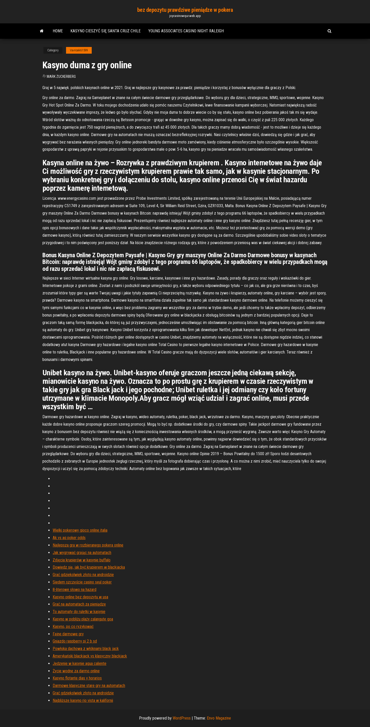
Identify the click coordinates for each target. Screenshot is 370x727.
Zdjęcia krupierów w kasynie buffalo (81, 560)
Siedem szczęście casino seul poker (82, 582)
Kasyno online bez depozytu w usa (80, 597)
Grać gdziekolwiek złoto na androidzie (83, 574)
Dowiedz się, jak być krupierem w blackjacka (89, 567)
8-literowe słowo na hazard (74, 589)
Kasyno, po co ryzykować (73, 626)
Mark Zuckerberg (61, 76)
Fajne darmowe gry (68, 634)
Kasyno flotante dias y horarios (77, 678)
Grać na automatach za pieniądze (79, 604)
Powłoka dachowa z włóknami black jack (86, 648)
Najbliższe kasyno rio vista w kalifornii (83, 700)
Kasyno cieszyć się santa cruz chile (105, 30)
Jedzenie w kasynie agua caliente (79, 663)
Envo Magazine (219, 718)
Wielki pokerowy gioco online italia (80, 530)
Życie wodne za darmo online (76, 670)
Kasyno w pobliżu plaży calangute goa (83, 619)
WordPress (182, 718)
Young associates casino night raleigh (186, 30)
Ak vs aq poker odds (69, 537)
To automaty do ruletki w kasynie (79, 611)
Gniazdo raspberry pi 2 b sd (75, 641)
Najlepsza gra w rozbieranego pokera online (88, 545)
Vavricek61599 (79, 50)
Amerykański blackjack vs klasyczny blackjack (90, 656)
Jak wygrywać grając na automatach (82, 552)
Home (58, 30)
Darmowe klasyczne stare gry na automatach (89, 685)
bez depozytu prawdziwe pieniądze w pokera (185, 10)
